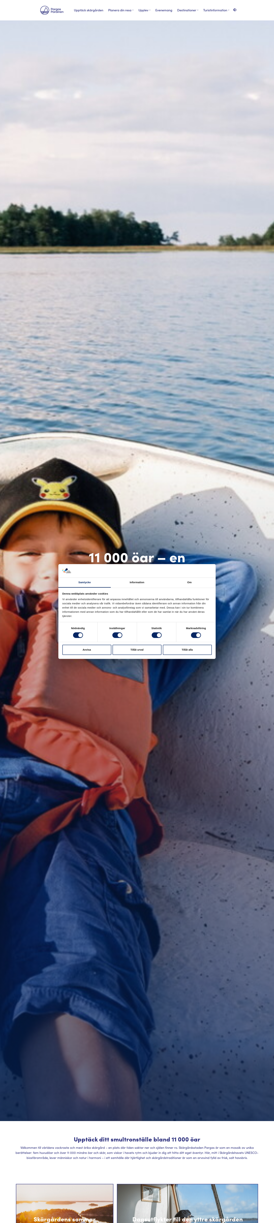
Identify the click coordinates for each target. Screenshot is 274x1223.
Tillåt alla (187, 649)
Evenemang (163, 10)
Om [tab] (189, 582)
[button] (133, 10)
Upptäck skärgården (88, 10)
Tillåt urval (137, 649)
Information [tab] (137, 582)
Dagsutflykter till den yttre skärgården (187, 1218)
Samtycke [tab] (84, 582)
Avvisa (87, 649)
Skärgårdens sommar (65, 1218)
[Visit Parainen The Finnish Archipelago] (51, 10)
